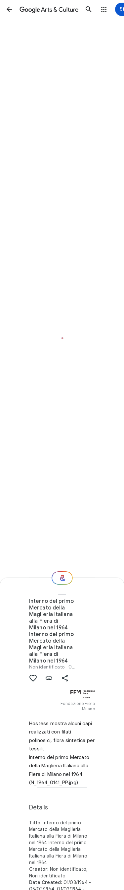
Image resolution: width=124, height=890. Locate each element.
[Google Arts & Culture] (49, 9)
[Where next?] (62, 578)
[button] (9, 9)
